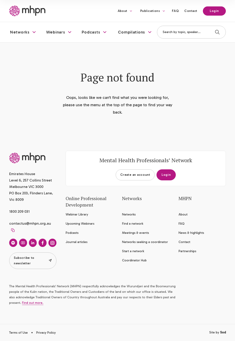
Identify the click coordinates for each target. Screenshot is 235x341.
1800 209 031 (19, 211)
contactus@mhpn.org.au (30, 223)
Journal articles (76, 242)
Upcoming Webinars (80, 224)
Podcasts (72, 233)
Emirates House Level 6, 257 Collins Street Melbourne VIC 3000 (30, 180)
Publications (150, 11)
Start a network (133, 251)
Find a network (132, 224)
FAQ (175, 11)
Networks (129, 214)
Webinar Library (77, 214)
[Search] (217, 32)
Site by (217, 332)
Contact (190, 11)
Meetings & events (135, 233)
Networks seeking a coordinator (145, 242)
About (122, 11)
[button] (23, 32)
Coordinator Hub (134, 260)
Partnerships (187, 251)
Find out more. (32, 303)
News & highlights (191, 233)
